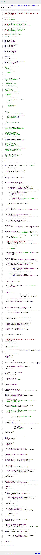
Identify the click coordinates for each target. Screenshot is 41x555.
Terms (13, 553)
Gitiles (7, 553)
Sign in (38, 1)
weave (2, 5)
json (39, 553)
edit (28, 10)
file (25, 10)
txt (36, 553)
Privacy (10, 553)
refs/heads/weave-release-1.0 (22, 5)
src (37, 5)
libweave (11, 5)
